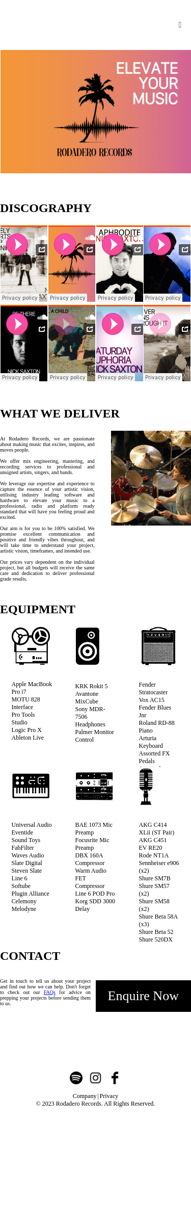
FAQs (50, 992)
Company (85, 1096)
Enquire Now (143, 995)
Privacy (109, 1096)
